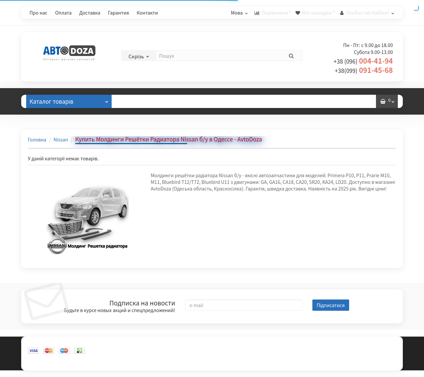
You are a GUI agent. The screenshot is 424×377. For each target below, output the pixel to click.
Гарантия (118, 12)
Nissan (61, 139)
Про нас (38, 12)
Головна (37, 139)
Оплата (63, 12)
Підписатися (331, 305)
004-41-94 (363, 61)
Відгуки (134, 101)
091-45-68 (364, 70)
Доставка (89, 12)
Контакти (147, 12)
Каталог (68, 100)
